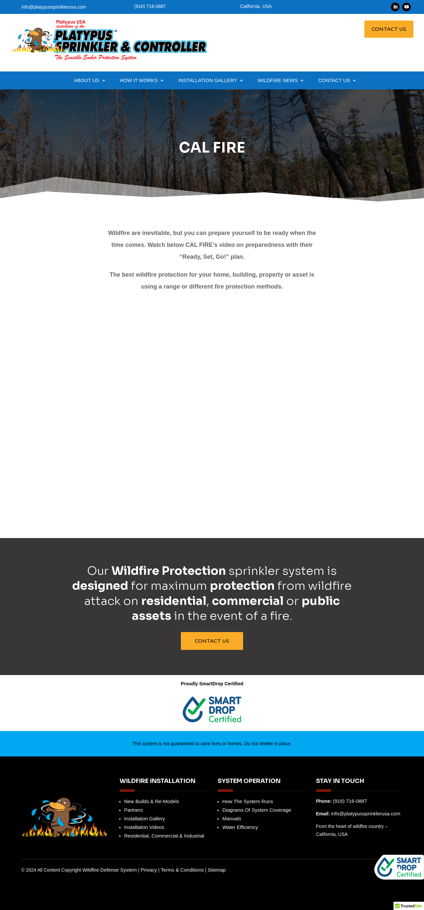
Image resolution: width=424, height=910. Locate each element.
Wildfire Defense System (110, 870)
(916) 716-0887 (350, 801)
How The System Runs (247, 801)
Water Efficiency (240, 827)
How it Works (139, 80)
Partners (133, 810)
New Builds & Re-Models (151, 801)
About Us (86, 80)
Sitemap (217, 870)
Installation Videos (144, 827)
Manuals (231, 818)
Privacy (149, 870)
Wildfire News (278, 80)
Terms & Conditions (182, 870)
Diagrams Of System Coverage (256, 810)
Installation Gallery (207, 80)
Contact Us (389, 29)
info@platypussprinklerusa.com (54, 7)
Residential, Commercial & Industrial (164, 836)
